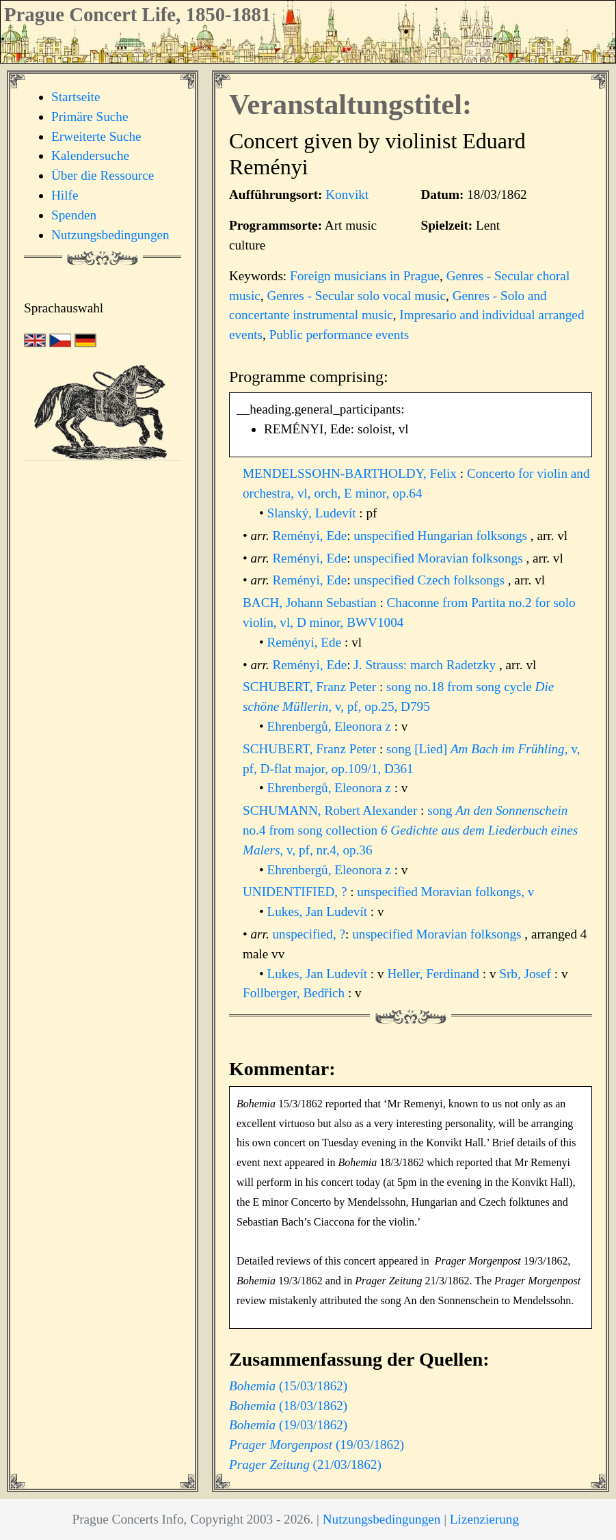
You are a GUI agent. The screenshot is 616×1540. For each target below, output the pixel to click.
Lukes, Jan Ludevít (319, 911)
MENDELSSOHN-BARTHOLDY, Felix (351, 473)
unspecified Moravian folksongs (437, 558)
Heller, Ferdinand (434, 974)
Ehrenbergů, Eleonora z (330, 726)
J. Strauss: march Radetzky (426, 665)
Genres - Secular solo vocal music (356, 295)
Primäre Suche (89, 116)
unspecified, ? (309, 934)
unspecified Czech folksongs (429, 580)
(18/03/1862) (288, 1406)
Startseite (75, 97)
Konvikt (347, 194)
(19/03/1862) (288, 1425)
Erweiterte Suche (96, 136)
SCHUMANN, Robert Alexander (331, 810)
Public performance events (339, 334)
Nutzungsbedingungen (110, 235)
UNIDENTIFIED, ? (296, 891)
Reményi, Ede (310, 535)
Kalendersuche (90, 155)
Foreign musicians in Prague (365, 276)
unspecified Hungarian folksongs (440, 535)
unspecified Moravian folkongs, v (445, 891)
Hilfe (64, 195)
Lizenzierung (484, 1519)
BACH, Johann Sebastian (311, 602)
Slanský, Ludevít (313, 513)
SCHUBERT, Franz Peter (311, 686)
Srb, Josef (526, 974)
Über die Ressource (102, 175)
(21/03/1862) (305, 1464)
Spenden (73, 215)
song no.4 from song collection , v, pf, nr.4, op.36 (410, 830)
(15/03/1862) (288, 1386)
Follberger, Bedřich (295, 993)
